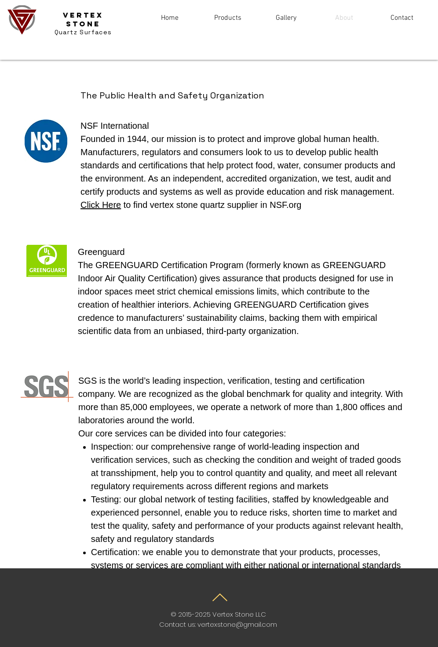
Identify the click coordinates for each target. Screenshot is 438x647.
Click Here (100, 205)
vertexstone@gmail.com (237, 624)
